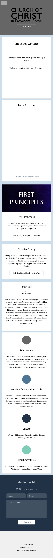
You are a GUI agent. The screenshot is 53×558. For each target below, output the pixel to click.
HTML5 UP (29, 547)
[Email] (37, 495)
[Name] (16, 495)
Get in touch (26, 27)
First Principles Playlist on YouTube (26, 235)
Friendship (26, 294)
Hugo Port (20, 550)
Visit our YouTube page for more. (26, 177)
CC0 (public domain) (26, 544)
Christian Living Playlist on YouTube (26, 273)
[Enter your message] (26, 509)
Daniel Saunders (31, 550)
